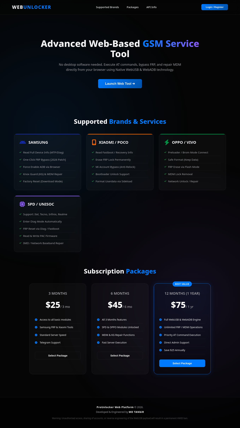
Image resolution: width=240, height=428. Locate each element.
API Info (152, 7)
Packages (133, 7)
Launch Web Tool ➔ (120, 83)
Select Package (57, 355)
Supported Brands (107, 7)
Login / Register (215, 7)
